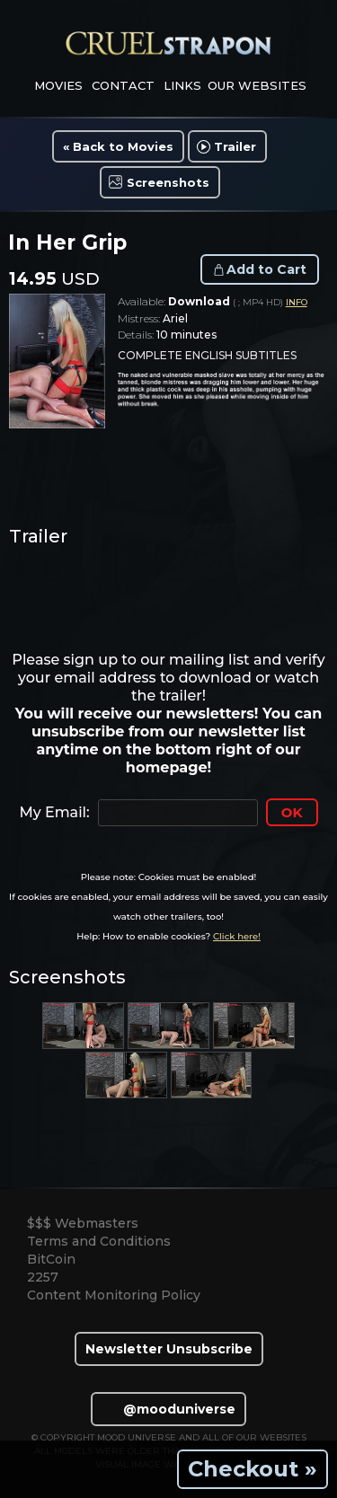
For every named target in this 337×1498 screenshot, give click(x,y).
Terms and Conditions (99, 1241)
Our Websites (257, 85)
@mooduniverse (168, 1409)
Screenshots (168, 182)
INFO (296, 302)
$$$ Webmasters (82, 1223)
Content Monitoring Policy (113, 1295)
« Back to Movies (118, 146)
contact (123, 85)
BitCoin (51, 1259)
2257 (42, 1277)
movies (58, 85)
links (182, 85)
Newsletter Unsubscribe (169, 1349)
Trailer (235, 146)
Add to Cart (266, 269)
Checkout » (252, 1469)
